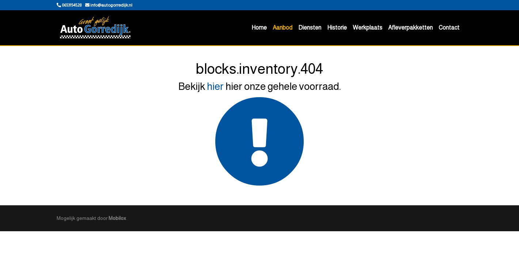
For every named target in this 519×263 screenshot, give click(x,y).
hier (215, 86)
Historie (337, 27)
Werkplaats (367, 27)
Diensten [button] (309, 27)
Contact (449, 27)
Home (259, 27)
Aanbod (282, 27)
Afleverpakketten (410, 27)
